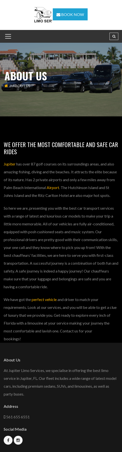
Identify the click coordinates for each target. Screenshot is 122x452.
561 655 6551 (18, 416)
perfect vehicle (44, 299)
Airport (53, 187)
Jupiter (9, 164)
